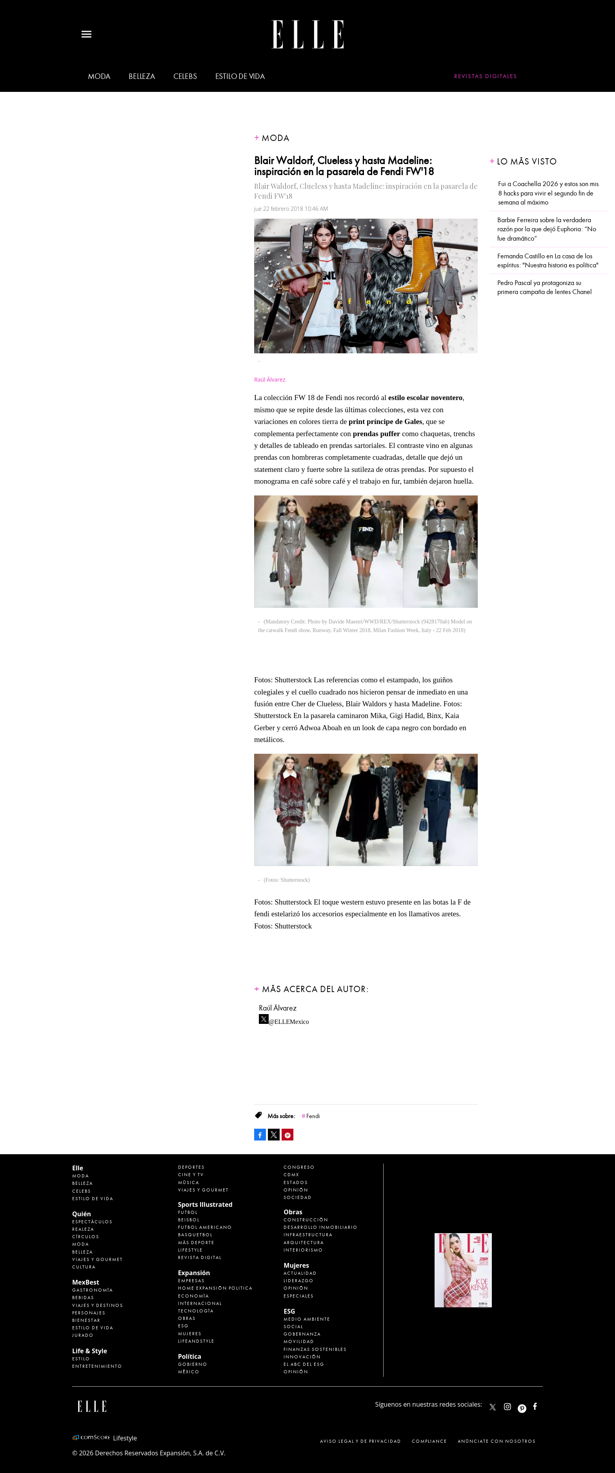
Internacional (200, 1303)
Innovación (302, 1357)
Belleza (142, 76)
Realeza (83, 1229)
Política (189, 1356)
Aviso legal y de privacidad (360, 1441)
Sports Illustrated (205, 1204)
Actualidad (300, 1273)
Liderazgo (299, 1280)
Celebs (185, 76)
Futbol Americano (205, 1227)
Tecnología (196, 1311)
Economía (193, 1296)
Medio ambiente (307, 1319)
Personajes (89, 1313)
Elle (77, 1168)
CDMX (291, 1174)
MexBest (85, 1282)
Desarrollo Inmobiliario (321, 1227)
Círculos (85, 1236)
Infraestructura (308, 1234)
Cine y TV (191, 1174)
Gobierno (192, 1364)
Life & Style (89, 1351)
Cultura (84, 1267)
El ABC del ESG (304, 1364)
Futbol (188, 1212)
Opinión (296, 1190)
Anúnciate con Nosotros (497, 1441)
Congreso (299, 1167)
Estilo (81, 1359)
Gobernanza (302, 1334)
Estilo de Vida (92, 1327)
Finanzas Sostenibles (315, 1349)
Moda (99, 76)
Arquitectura (304, 1242)
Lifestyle (190, 1250)
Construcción (306, 1220)
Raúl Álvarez (269, 379)
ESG (183, 1326)
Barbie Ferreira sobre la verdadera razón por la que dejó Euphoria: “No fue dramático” (546, 229)
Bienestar (86, 1320)
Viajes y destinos (97, 1305)
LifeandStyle (196, 1341)
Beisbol (189, 1220)
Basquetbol (195, 1234)
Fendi (313, 1116)
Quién (81, 1214)
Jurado (83, 1335)
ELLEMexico (493, 1407)
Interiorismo (303, 1250)
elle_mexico (514, 1405)
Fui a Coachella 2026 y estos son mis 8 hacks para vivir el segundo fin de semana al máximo (548, 193)
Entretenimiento (97, 1366)
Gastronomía (92, 1290)
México (189, 1371)
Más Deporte (196, 1242)
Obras (187, 1318)
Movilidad (299, 1341)
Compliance (429, 1441)
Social (293, 1326)
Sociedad (298, 1197)
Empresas (191, 1280)
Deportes (191, 1167)
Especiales (299, 1296)
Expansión (194, 1272)
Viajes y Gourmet (97, 1259)
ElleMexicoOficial (541, 1405)
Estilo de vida (240, 76)
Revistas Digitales (485, 76)
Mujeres (190, 1333)
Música (188, 1182)
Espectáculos (92, 1221)
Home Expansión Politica (215, 1288)
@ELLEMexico (289, 1019)
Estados (296, 1182)
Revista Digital (200, 1257)
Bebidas (83, 1297)
